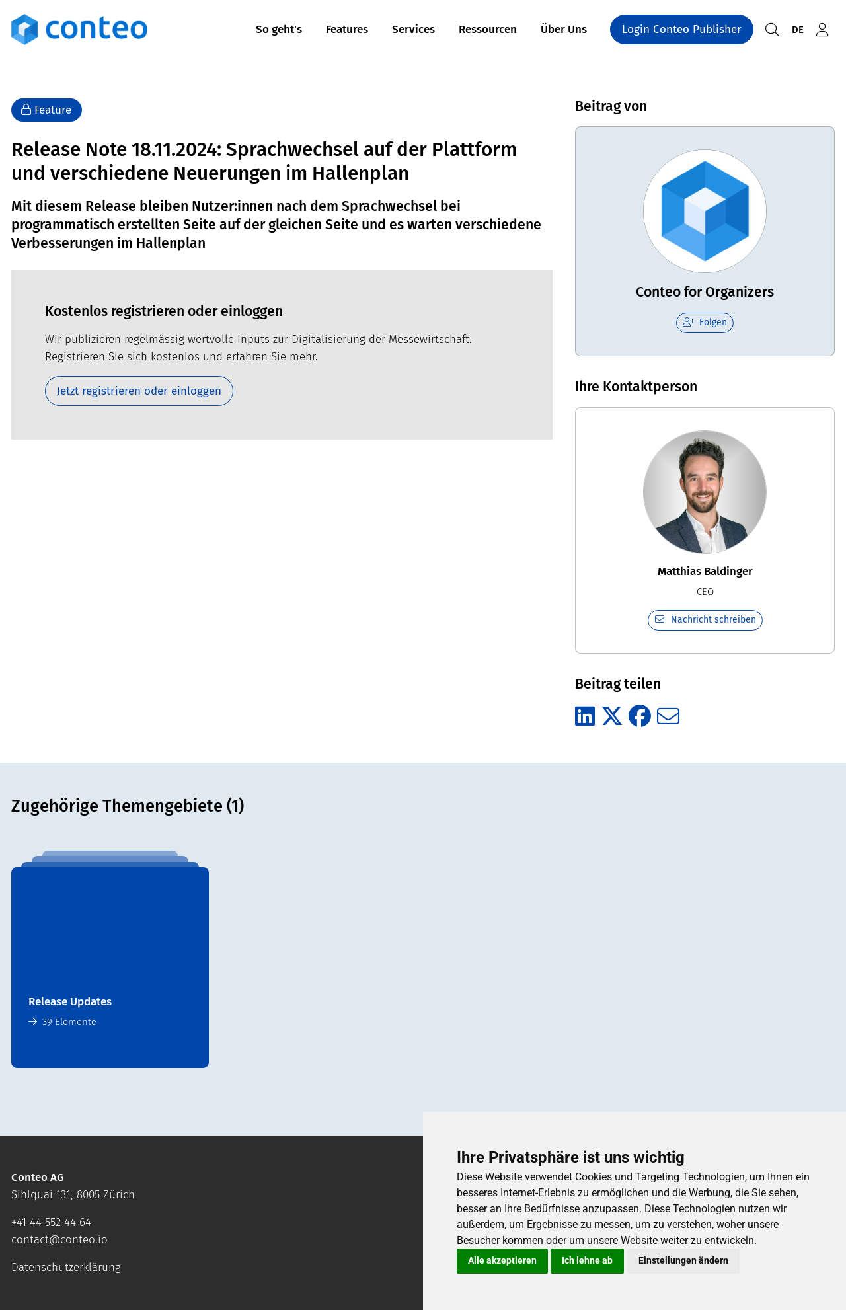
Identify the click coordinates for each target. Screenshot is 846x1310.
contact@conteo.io (59, 1240)
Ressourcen (488, 32)
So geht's (279, 32)
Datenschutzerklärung (66, 1267)
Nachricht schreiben (705, 619)
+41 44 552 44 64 (51, 1222)
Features (347, 32)
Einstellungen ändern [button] (683, 1260)
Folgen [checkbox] (705, 322)
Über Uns (564, 32)
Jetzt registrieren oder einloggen (139, 391)
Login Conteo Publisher (682, 32)
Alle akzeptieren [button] (502, 1260)
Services (413, 32)
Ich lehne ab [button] (587, 1260)
